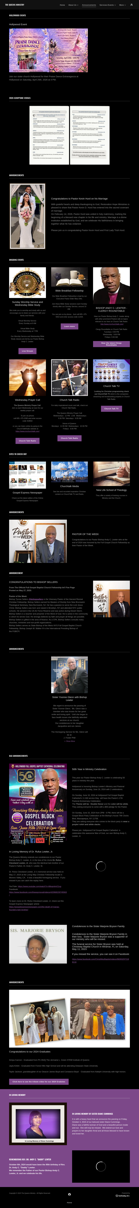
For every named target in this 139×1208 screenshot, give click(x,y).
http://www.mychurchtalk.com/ (111, 324)
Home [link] (62, 5)
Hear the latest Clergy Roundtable (111, 344)
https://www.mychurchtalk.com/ (28, 431)
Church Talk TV (111, 409)
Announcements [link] (89, 5)
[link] (14, 5)
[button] (73, 5)
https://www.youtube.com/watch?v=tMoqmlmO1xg (39, 886)
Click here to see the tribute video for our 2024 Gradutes (39, 1082)
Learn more (69, 326)
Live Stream (27, 351)
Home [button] (69, 1203)
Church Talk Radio (27, 441)
